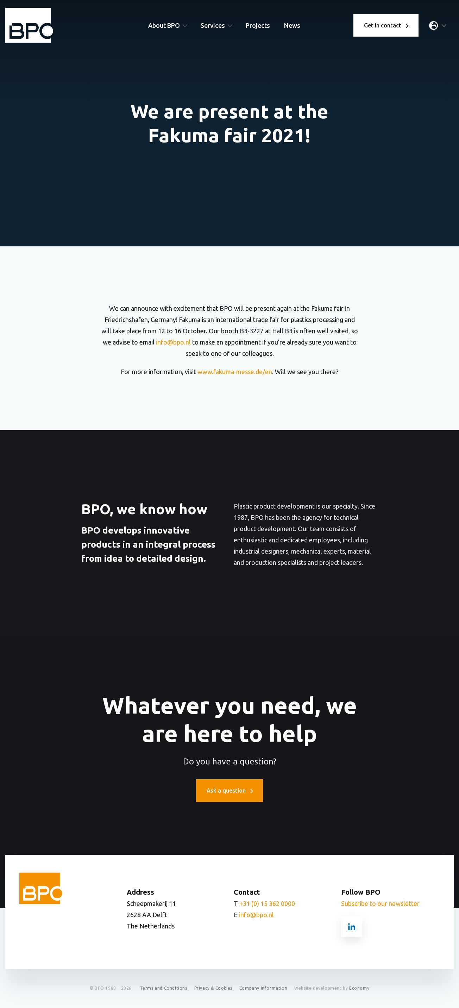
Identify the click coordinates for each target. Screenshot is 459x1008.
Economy (359, 988)
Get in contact (386, 26)
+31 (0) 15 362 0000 (267, 903)
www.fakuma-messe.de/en (234, 371)
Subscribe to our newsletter (380, 903)
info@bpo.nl (173, 342)
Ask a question (229, 790)
